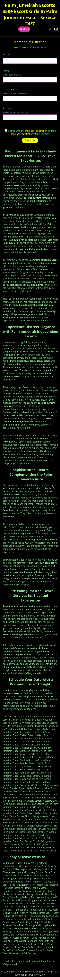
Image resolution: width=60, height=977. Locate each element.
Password (8, 108)
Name (7, 70)
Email (6, 54)
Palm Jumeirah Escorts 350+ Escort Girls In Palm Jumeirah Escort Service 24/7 (30, 14)
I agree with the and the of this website (30, 132)
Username (9, 89)
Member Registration (36, 130)
